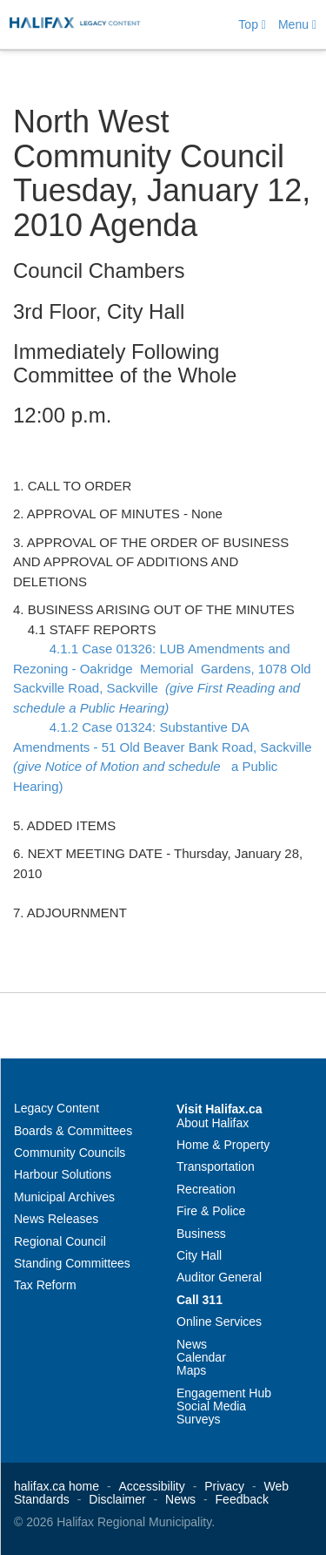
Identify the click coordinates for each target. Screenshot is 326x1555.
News (191, 1344)
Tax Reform (45, 1285)
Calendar (201, 1357)
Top (252, 24)
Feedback (242, 1499)
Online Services (219, 1322)
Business (201, 1234)
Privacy (224, 1486)
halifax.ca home (56, 1486)
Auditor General (219, 1277)
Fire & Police (210, 1211)
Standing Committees (72, 1263)
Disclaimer (117, 1499)
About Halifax (212, 1123)
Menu (297, 24)
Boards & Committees (73, 1131)
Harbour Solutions (62, 1174)
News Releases (56, 1219)
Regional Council (60, 1241)
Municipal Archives (64, 1197)
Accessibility (152, 1486)
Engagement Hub (223, 1393)
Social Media (211, 1406)
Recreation (206, 1189)
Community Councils (69, 1152)
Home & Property (222, 1145)
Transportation (215, 1166)
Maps (191, 1370)
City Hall (199, 1255)
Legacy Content (56, 1108)
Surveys (198, 1419)
